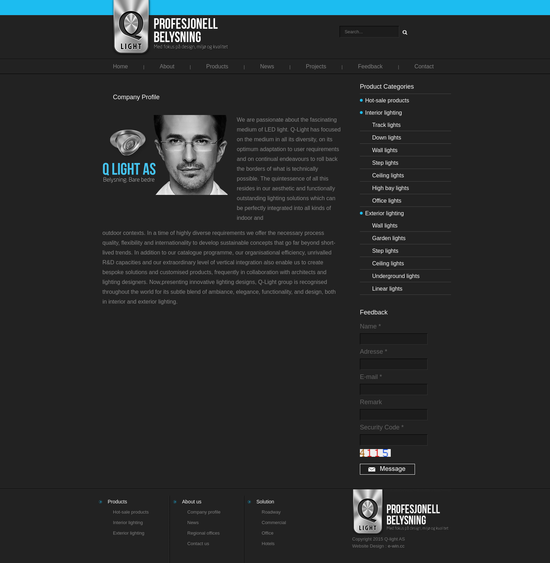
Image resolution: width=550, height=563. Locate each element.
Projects (316, 66)
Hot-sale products (387, 100)
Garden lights (388, 238)
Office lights (386, 201)
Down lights (386, 138)
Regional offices (203, 533)
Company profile (204, 512)
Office (268, 533)
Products (217, 66)
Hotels (268, 543)
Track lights (386, 125)
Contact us (198, 543)
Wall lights (384, 150)
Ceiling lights (388, 175)
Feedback (370, 66)
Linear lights (387, 289)
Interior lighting (383, 113)
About (167, 66)
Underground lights (396, 276)
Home (120, 66)
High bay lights (390, 188)
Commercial (274, 522)
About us (191, 501)
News (267, 66)
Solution (265, 501)
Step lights (385, 163)
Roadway (271, 512)
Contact (424, 66)
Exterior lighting (384, 213)
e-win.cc (396, 546)
